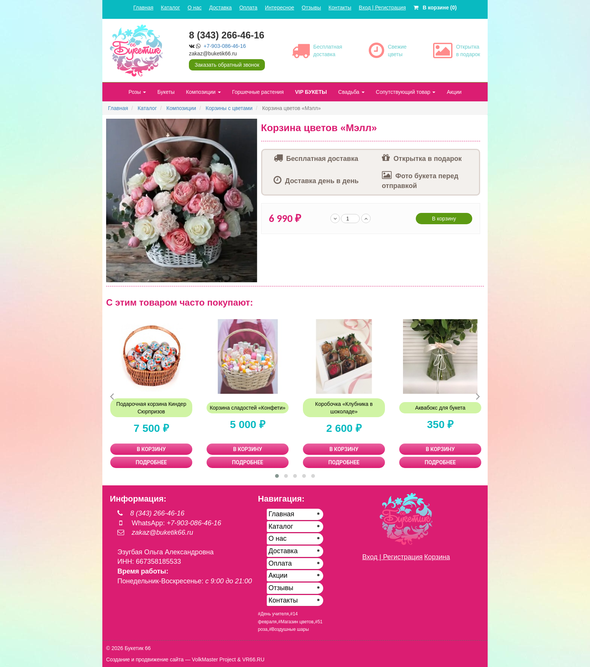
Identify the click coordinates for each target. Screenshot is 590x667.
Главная (143, 8)
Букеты (166, 92)
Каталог (170, 8)
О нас (194, 8)
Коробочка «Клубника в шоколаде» (344, 408)
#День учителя (273, 614)
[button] (251, 125)
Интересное (279, 8)
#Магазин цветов (295, 621)
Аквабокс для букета (440, 408)
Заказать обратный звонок (227, 65)
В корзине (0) (435, 8)
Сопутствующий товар (406, 92)
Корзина (437, 557)
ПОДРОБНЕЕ (151, 462)
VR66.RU (253, 659)
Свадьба (351, 92)
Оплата (248, 8)
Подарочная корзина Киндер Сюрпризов (151, 408)
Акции (454, 92)
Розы (137, 92)
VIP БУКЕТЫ (311, 92)
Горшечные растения (258, 92)
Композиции (203, 92)
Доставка (220, 8)
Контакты (339, 8)
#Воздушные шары (289, 629)
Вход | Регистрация (382, 8)
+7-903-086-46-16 (225, 46)
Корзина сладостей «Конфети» (247, 408)
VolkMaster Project (214, 659)
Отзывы (311, 8)
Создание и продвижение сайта (145, 659)
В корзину (444, 219)
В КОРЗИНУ (151, 449)
